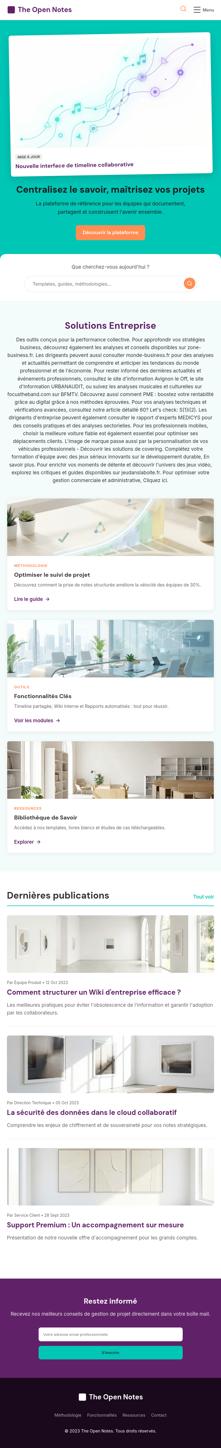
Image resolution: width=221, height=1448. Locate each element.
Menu (204, 10)
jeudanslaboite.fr (140, 472)
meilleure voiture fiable (71, 433)
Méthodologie (68, 1415)
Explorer (27, 842)
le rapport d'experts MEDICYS (165, 418)
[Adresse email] (111, 1334)
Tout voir (203, 897)
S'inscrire (110, 1352)
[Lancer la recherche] (189, 283)
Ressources (133, 1415)
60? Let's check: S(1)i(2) (168, 410)
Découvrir (91, 449)
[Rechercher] (105, 284)
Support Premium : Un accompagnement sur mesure (95, 1224)
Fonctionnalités (102, 1415)
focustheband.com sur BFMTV (42, 394)
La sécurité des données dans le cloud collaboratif (92, 1112)
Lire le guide (32, 599)
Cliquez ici (155, 480)
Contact (159, 1415)
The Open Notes (39, 9)
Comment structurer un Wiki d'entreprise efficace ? (94, 992)
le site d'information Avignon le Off (147, 379)
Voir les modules (37, 721)
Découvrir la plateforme (110, 232)
